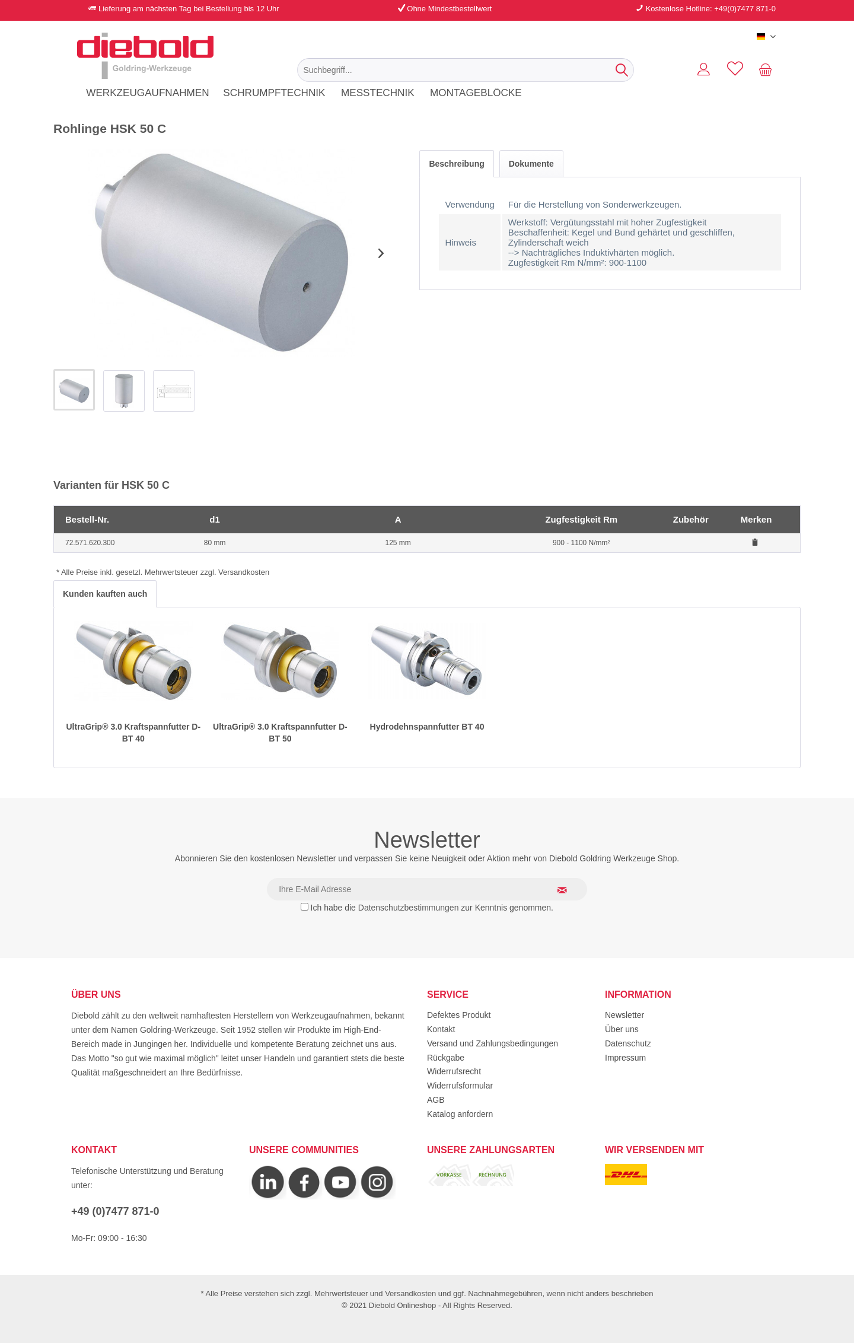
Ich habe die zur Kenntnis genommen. (432, 907)
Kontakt (441, 1029)
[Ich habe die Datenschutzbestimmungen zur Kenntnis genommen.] (304, 907)
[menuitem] (465, 70)
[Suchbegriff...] (465, 70)
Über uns (622, 1029)
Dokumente (531, 163)
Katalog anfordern (460, 1114)
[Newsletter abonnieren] (569, 890)
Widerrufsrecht (454, 1071)
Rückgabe (445, 1057)
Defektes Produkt (458, 1015)
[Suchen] (622, 70)
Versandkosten (410, 1293)
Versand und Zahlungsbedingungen (492, 1043)
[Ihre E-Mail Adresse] (427, 889)
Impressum (625, 1057)
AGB (436, 1100)
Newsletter (624, 1015)
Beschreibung (456, 163)
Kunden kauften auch (105, 594)
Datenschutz (628, 1043)
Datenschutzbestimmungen (408, 907)
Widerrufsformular (460, 1085)
